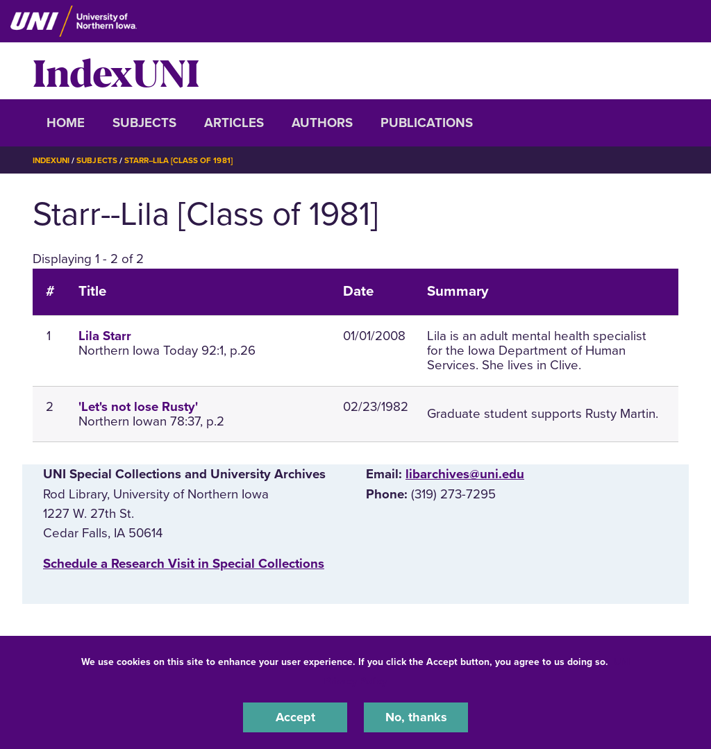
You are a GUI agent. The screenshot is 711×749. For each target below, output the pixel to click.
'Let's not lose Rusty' (138, 406)
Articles (234, 123)
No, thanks (416, 717)
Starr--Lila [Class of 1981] (183, 160)
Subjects (144, 123)
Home (66, 123)
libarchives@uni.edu (464, 474)
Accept (295, 717)
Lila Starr (104, 336)
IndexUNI (116, 71)
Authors (322, 123)
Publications (426, 123)
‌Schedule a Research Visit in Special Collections (183, 563)
